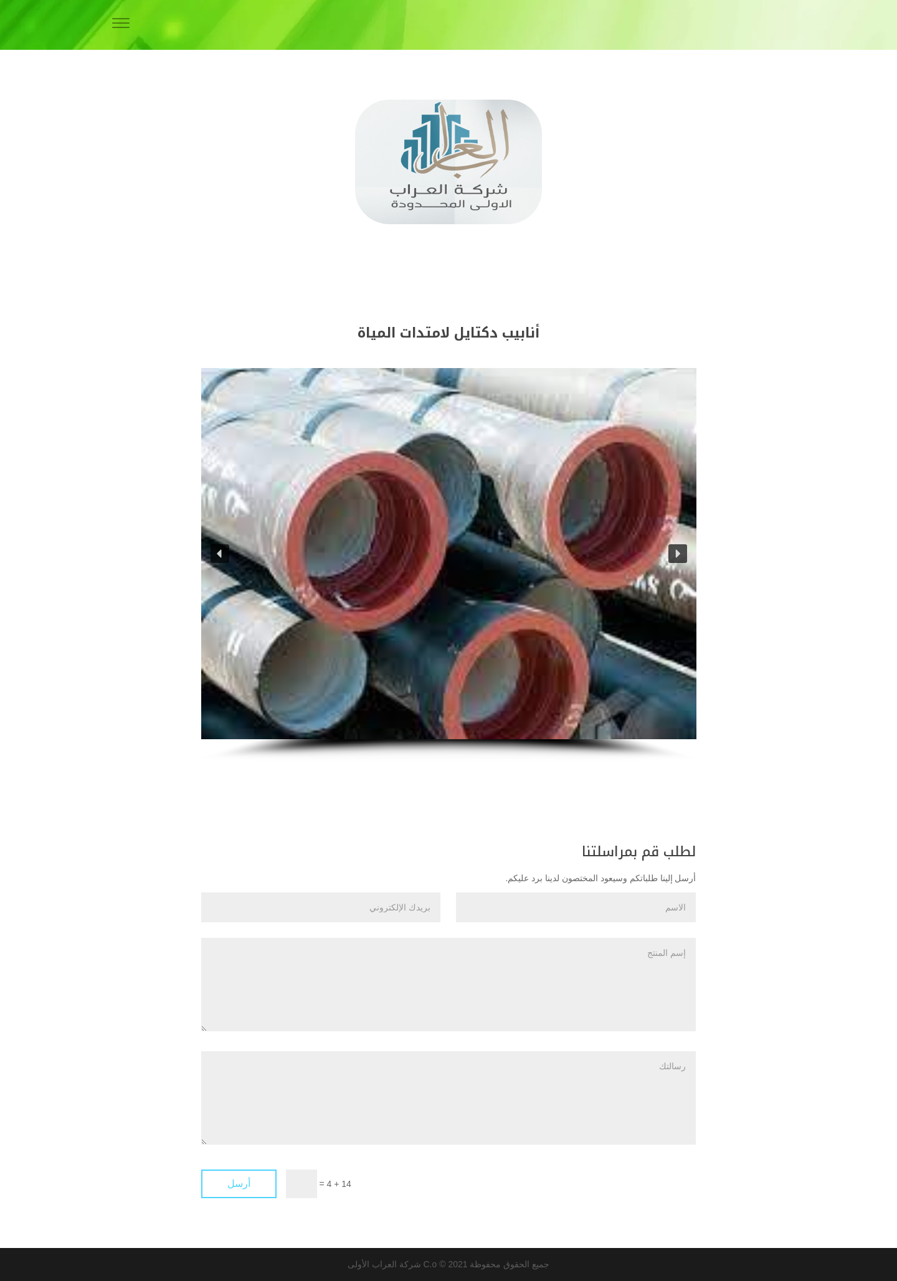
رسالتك (448, 1098)
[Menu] (121, 25)
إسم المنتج (448, 984)
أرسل (238, 1183)
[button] (220, 553)
